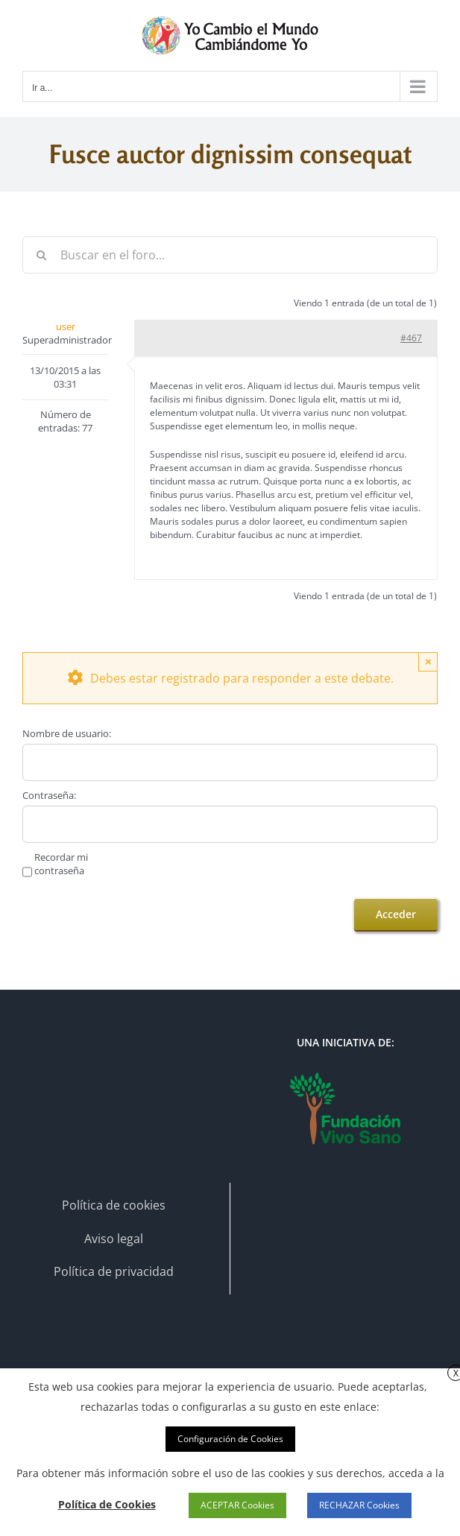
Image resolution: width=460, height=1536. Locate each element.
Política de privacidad (114, 1271)
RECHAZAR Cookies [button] (359, 1505)
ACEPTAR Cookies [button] (237, 1505)
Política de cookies (114, 1205)
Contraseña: (49, 795)
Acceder (396, 914)
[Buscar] (41, 255)
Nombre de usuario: (66, 733)
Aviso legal (113, 1238)
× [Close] (428, 661)
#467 (411, 338)
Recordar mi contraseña (61, 863)
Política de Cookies (107, 1504)
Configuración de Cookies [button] (230, 1438)
